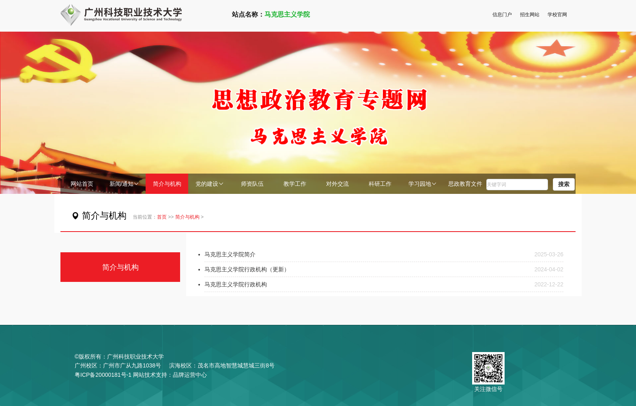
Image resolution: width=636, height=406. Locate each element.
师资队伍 (252, 183)
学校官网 (557, 14)
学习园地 (422, 183)
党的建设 (210, 183)
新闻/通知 (125, 183)
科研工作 (380, 183)
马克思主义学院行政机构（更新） (247, 269)
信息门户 (502, 14)
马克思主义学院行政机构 (235, 284)
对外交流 (337, 183)
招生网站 (529, 14)
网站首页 (82, 183)
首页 (162, 217)
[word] (517, 184)
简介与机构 (167, 183)
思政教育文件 (465, 183)
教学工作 (295, 183)
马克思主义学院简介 (230, 254)
